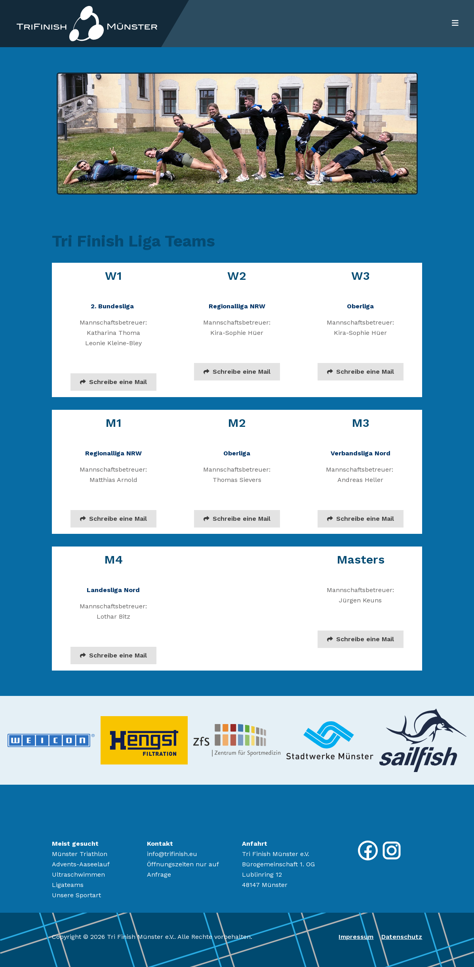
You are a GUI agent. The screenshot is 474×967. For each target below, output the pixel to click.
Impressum (356, 936)
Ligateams (68, 885)
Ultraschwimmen (78, 874)
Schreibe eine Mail (113, 382)
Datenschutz (401, 936)
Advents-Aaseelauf (81, 864)
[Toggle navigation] (453, 23)
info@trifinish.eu (172, 854)
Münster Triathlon (79, 854)
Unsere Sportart (76, 895)
